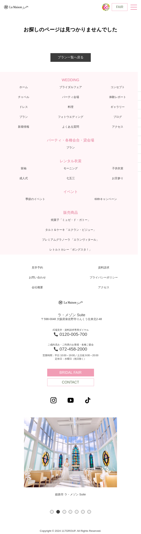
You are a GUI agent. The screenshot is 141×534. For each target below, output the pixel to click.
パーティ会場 (70, 97)
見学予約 (37, 267)
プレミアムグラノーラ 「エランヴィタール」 (70, 239)
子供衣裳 (117, 168)
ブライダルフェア (70, 87)
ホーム (23, 87)
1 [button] (52, 512)
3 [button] (64, 512)
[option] (70, 457)
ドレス (23, 106)
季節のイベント (35, 199)
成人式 (23, 178)
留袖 (23, 168)
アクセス (117, 126)
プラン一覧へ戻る (71, 57)
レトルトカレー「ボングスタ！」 (70, 249)
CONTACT (70, 382)
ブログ (117, 116)
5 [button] (76, 512)
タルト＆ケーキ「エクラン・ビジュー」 (70, 229)
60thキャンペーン (106, 199)
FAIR (119, 7)
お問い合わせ (37, 277)
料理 (70, 106)
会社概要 (37, 287)
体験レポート (117, 97)
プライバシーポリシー (104, 277)
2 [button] (58, 512)
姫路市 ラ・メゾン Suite (70, 456)
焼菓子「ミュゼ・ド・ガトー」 (70, 219)
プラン (23, 116)
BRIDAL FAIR (70, 373)
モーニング (71, 168)
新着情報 (23, 126)
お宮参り (117, 178)
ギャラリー (118, 106)
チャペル (23, 97)
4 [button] (70, 512)
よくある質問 (70, 126)
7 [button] (89, 512)
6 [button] (83, 512)
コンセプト (118, 87)
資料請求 (103, 267)
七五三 (70, 178)
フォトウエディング (70, 116)
